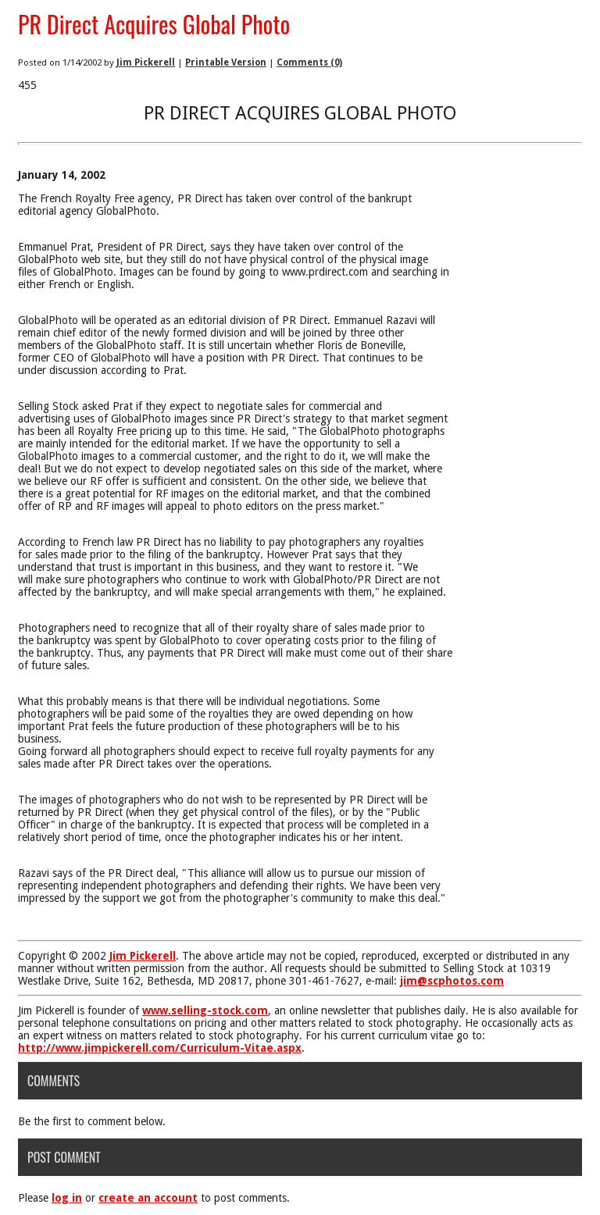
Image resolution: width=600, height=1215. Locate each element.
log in (67, 1198)
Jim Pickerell (145, 62)
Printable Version (225, 62)
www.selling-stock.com (205, 1010)
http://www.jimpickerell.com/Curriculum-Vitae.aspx (160, 1048)
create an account (148, 1198)
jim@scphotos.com (452, 980)
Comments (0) (309, 62)
